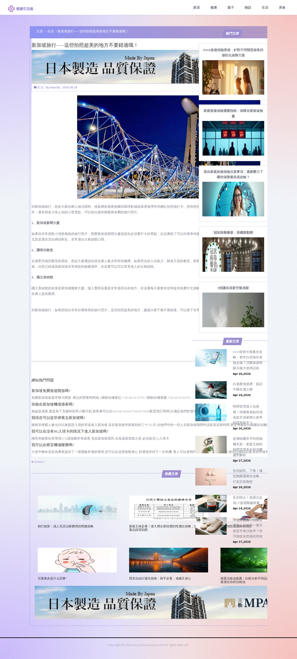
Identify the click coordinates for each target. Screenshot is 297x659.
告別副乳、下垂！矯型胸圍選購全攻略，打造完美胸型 (248, 476)
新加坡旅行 (43, 206)
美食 (282, 7)
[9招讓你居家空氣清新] (233, 288)
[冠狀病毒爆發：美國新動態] (233, 232)
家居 (196, 7)
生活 (265, 7)
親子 (230, 7)
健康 (213, 7)
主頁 (39, 31)
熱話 (248, 7)
